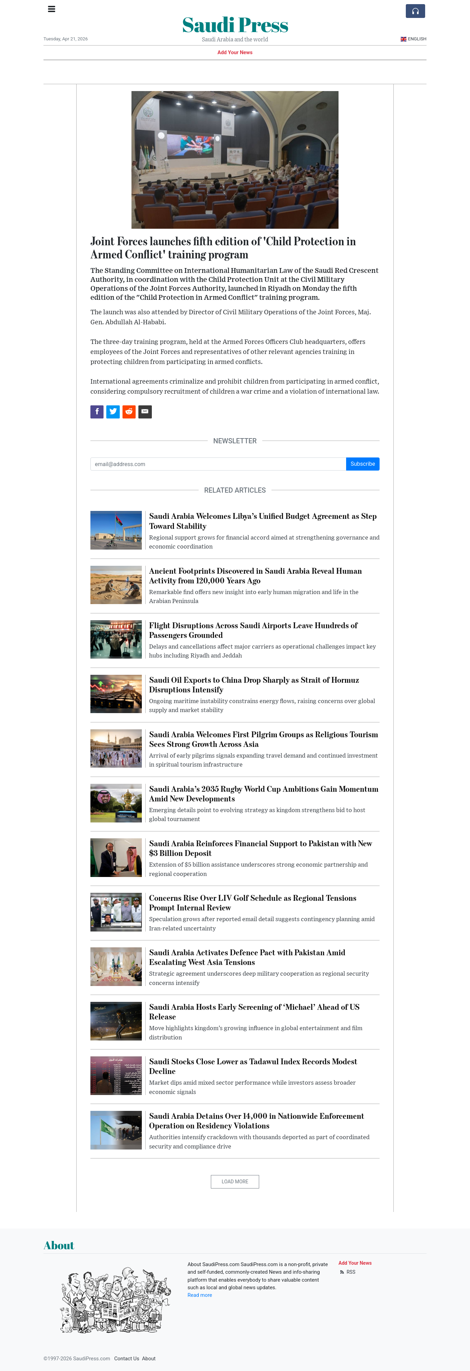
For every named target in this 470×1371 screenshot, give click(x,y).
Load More (235, 1181)
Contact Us (126, 1358)
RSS (347, 1272)
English (414, 38)
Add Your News (235, 52)
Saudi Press (235, 24)
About (149, 1358)
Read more (200, 1295)
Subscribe (363, 464)
